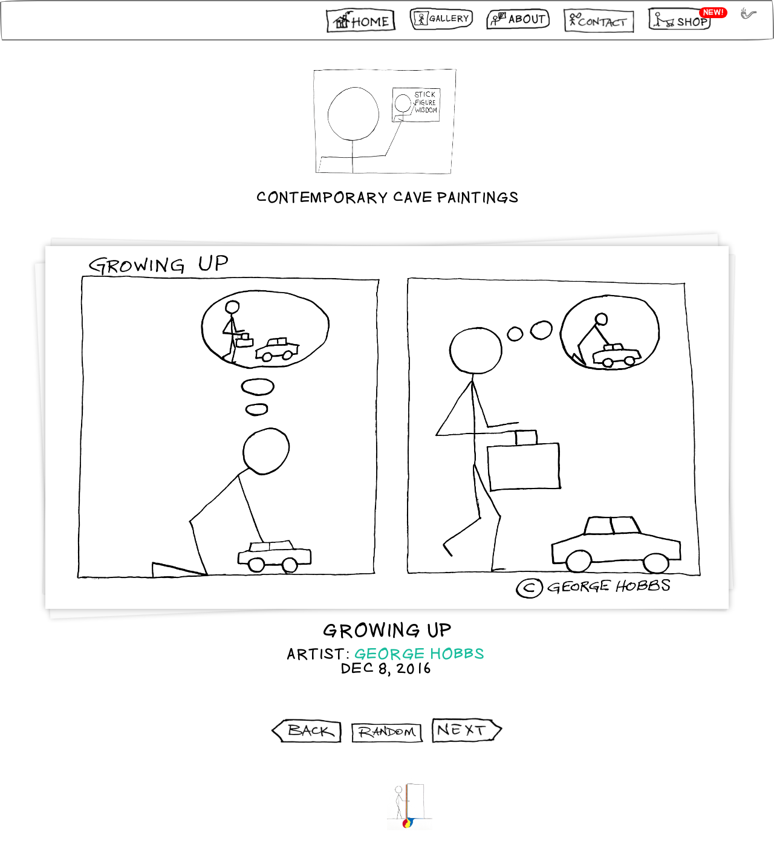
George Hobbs (419, 654)
